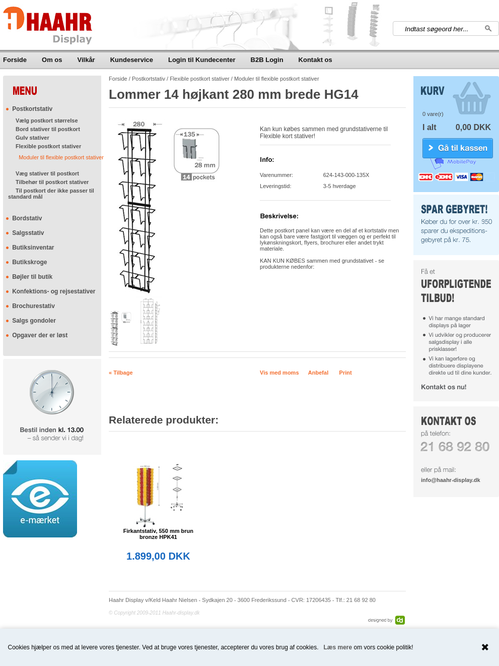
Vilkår (86, 60)
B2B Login (267, 60)
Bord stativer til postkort (48, 129)
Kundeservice (131, 60)
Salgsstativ (28, 232)
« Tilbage (120, 373)
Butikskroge (29, 262)
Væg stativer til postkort (47, 173)
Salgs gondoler (34, 320)
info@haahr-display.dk (450, 480)
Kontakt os (315, 60)
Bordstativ (27, 218)
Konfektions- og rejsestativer (53, 291)
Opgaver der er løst (39, 335)
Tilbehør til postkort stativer (52, 182)
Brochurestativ (33, 306)
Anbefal (318, 373)
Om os (52, 60)
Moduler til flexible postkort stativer (61, 157)
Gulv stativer (32, 138)
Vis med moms (279, 373)
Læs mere (338, 647)
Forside (15, 60)
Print (345, 373)
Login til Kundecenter (202, 60)
